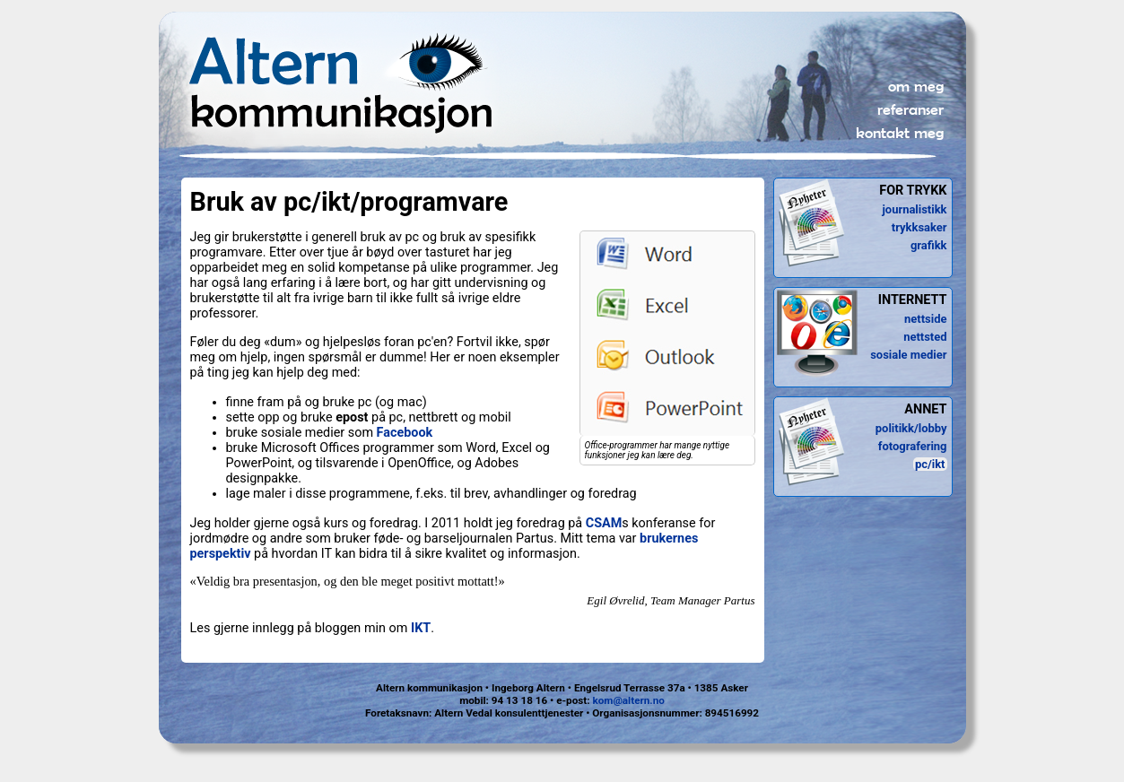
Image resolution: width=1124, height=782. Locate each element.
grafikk (929, 245)
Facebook (405, 432)
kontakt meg (900, 133)
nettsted (924, 336)
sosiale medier (908, 354)
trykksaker (919, 227)
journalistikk (914, 209)
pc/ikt (930, 464)
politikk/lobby (911, 428)
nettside (925, 319)
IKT (421, 628)
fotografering (912, 446)
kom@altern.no (628, 700)
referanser (910, 109)
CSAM (604, 523)
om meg (916, 86)
